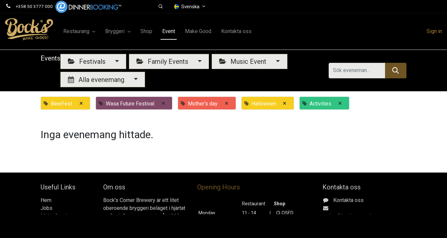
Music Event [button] (243, 61)
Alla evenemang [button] (97, 80)
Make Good (54, 216)
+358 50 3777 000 (34, 6)
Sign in (434, 31)
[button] (160, 6)
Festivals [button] (87, 61)
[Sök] (395, 70)
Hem (46, 200)
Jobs (46, 208)
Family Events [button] (163, 61)
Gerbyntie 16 (346, 232)
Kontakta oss (56, 224)
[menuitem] (146, 31)
